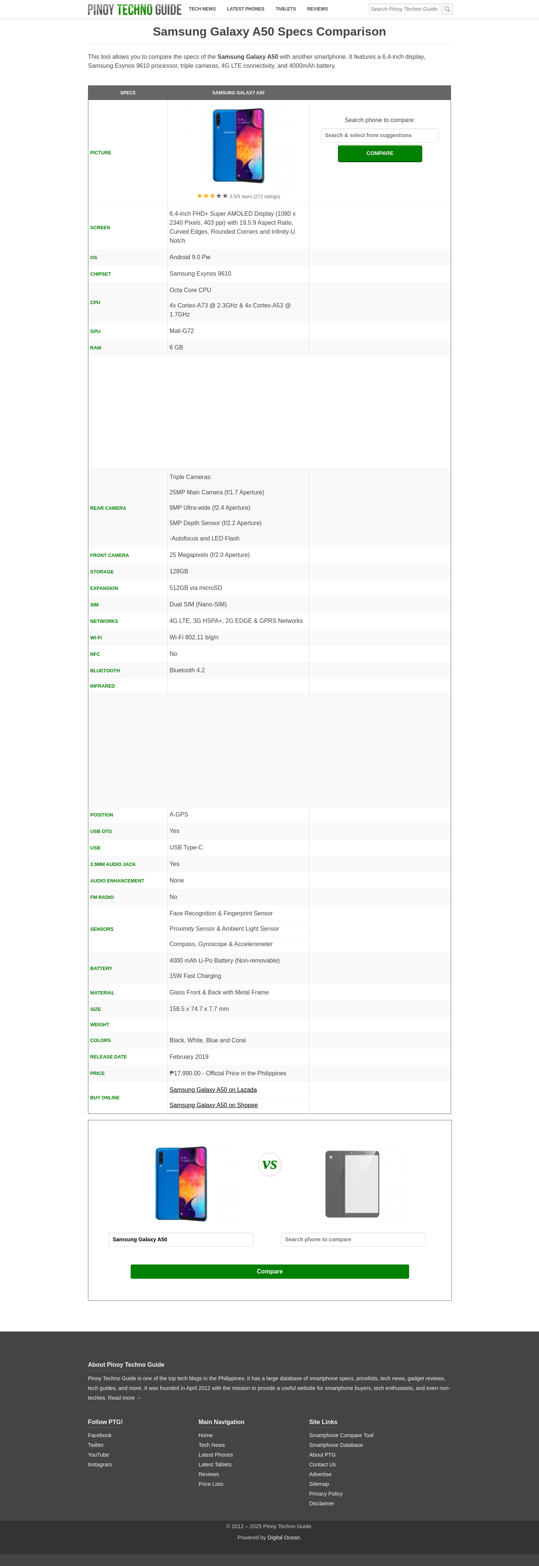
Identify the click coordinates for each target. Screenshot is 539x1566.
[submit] (447, 9)
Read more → (125, 1398)
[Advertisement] (269, 412)
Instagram (100, 1464)
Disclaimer (321, 1503)
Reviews (317, 9)
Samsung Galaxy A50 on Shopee (214, 1105)
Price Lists (210, 1484)
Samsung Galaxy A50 (238, 93)
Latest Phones (245, 9)
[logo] (135, 9)
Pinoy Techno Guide (136, 1364)
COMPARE (380, 153)
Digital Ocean (284, 1538)
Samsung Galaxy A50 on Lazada (238, 1092)
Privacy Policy (326, 1494)
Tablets (285, 9)
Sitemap (319, 1484)
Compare (270, 1271)
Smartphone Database (336, 1445)
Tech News (202, 9)
